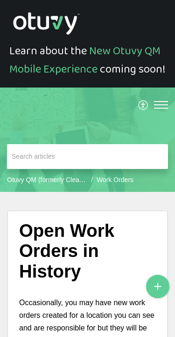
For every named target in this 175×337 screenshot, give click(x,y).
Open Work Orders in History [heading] (66, 251)
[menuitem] (143, 105)
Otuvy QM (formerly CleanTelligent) (58, 179)
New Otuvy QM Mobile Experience (85, 60)
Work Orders (115, 179)
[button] (143, 105)
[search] (87, 156)
